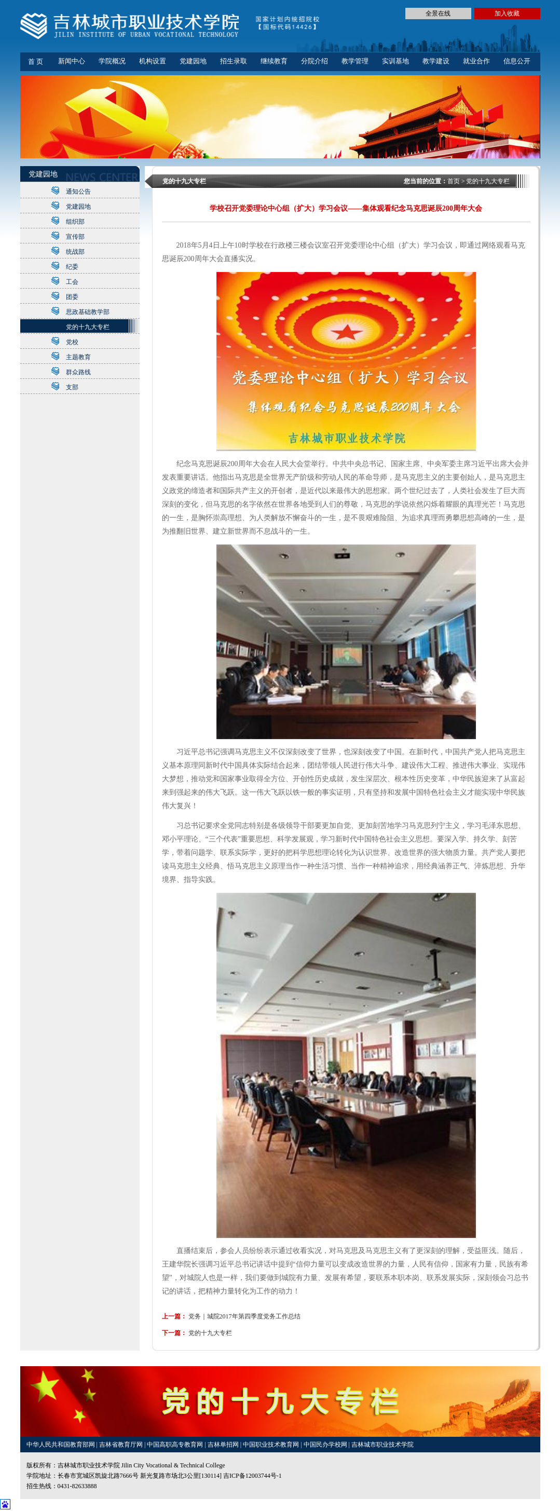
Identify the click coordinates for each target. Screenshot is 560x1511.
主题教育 (78, 357)
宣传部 (75, 236)
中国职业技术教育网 (272, 1444)
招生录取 (233, 61)
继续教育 (274, 61)
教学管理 (355, 61)
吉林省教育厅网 (121, 1444)
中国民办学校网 (326, 1444)
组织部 (75, 221)
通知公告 (78, 191)
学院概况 (112, 61)
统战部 (75, 251)
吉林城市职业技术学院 (382, 1444)
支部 (72, 387)
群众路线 (78, 372)
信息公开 (516, 61)
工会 (72, 281)
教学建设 (435, 61)
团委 (72, 297)
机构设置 (152, 61)
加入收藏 (507, 13)
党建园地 (193, 61)
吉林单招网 (224, 1444)
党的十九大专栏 (88, 327)
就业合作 (476, 61)
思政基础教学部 (88, 312)
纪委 (72, 266)
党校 (72, 342)
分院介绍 (314, 61)
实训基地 (395, 61)
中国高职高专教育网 (175, 1444)
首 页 (35, 61)
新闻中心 (71, 61)
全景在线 (438, 13)
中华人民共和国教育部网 (61, 1444)
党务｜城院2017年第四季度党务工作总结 (244, 1316)
